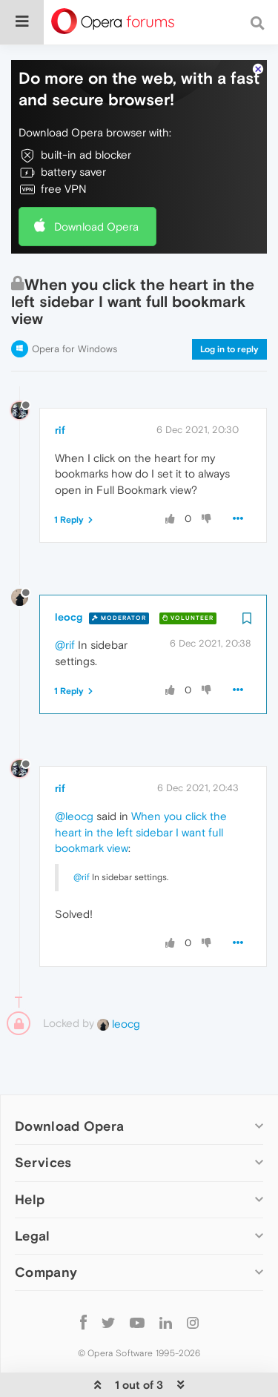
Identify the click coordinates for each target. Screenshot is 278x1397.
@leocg (74, 779)
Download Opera (96, 189)
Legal (32, 1198)
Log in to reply (229, 313)
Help (29, 1162)
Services (43, 1126)
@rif (65, 608)
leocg (68, 581)
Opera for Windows (74, 312)
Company (46, 1235)
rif (60, 394)
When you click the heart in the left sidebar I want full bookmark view (141, 795)
